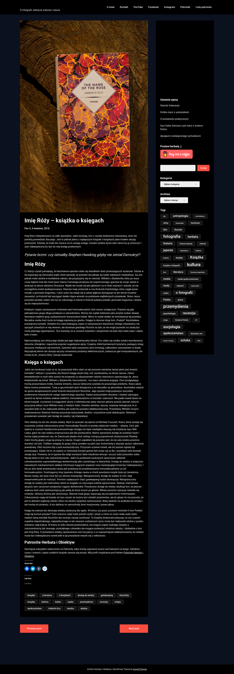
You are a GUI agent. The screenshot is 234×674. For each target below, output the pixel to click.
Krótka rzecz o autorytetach (174, 112)
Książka (31, 595)
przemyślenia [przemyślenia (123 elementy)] (175, 306)
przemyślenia (86, 602)
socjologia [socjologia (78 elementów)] (171, 327)
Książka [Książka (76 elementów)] (196, 257)
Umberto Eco (54, 608)
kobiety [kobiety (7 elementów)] (166, 258)
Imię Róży (124, 595)
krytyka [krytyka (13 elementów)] (179, 258)
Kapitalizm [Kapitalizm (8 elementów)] (184, 251)
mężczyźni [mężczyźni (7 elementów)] (195, 286)
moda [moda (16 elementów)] (166, 285)
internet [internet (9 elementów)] (203, 244)
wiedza (70, 608)
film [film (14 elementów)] (165, 229)
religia (118, 602)
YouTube (138, 7)
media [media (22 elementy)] (166, 278)
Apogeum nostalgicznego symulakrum (180, 136)
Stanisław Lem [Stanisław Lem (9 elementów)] (196, 334)
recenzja (104, 602)
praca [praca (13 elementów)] (180, 300)
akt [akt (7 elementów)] (164, 216)
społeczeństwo (34, 608)
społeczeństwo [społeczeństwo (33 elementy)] (173, 333)
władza (84, 608)
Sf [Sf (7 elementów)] (196, 320)
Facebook (153, 7)
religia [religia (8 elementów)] (165, 320)
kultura (45, 602)
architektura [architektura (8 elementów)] (200, 216)
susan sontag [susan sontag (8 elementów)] (168, 341)
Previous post (34, 628)
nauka (70, 602)
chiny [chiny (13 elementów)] (165, 223)
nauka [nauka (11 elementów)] (165, 293)
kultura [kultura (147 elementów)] (194, 264)
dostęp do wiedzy (86, 595)
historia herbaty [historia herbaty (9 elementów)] (186, 244)
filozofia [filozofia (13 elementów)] (178, 229)
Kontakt (124, 7)
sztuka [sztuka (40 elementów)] (185, 340)
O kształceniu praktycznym (174, 119)
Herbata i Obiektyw (36, 5)
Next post (134, 628)
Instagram (169, 7)
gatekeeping (107, 595)
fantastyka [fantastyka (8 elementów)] (180, 223)
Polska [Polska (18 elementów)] (166, 299)
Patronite (185, 7)
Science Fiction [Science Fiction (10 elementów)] (181, 320)
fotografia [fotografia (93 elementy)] (171, 236)
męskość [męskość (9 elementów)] (180, 286)
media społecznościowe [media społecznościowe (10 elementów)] (188, 279)
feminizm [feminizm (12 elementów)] (195, 223)
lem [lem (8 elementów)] (164, 272)
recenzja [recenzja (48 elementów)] (189, 313)
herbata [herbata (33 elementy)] (193, 237)
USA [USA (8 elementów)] (198, 341)
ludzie (58, 602)
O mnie (110, 7)
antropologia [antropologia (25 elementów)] (180, 215)
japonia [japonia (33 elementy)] (168, 250)
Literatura (47, 595)
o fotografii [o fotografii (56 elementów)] (184, 292)
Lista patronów (204, 7)
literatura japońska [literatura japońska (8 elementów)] (198, 272)
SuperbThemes (140, 669)
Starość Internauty (170, 105)
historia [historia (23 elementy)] (167, 243)
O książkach (64, 595)
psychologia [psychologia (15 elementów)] (169, 313)
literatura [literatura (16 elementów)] (178, 272)
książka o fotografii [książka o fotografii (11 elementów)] (171, 265)
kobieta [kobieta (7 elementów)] (198, 251)
